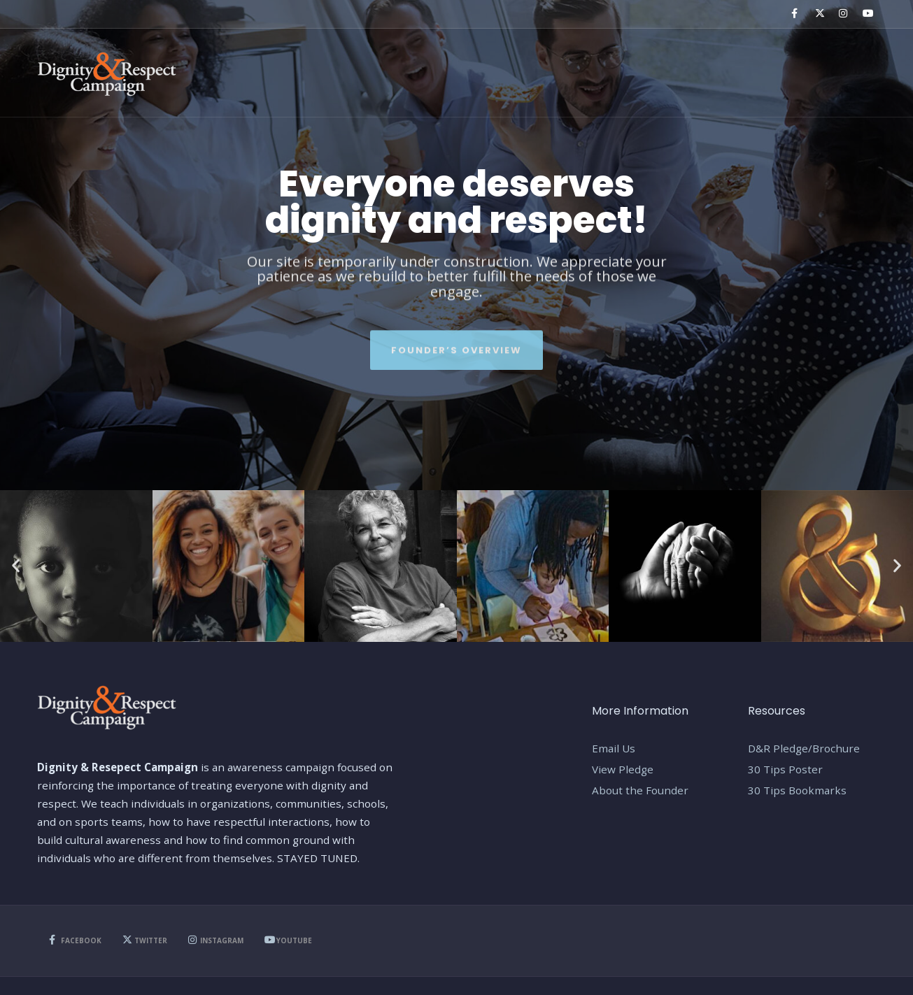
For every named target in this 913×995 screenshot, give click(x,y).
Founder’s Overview (456, 345)
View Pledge (622, 769)
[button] (15, 566)
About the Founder (640, 790)
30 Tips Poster (785, 769)
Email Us (613, 748)
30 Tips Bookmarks (797, 790)
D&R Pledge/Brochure (804, 748)
